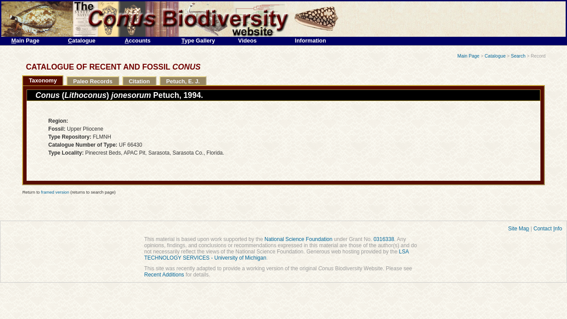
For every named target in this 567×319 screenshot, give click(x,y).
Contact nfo (547, 229)
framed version (55, 192)
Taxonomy (43, 80)
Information (310, 40)
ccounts (138, 40)
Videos (247, 40)
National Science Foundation (298, 239)
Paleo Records (93, 81)
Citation (139, 81)
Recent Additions (164, 275)
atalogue (82, 40)
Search (518, 56)
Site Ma (518, 229)
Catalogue (495, 56)
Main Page (469, 56)
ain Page (25, 40)
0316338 (383, 239)
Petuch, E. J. (183, 81)
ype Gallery (198, 40)
